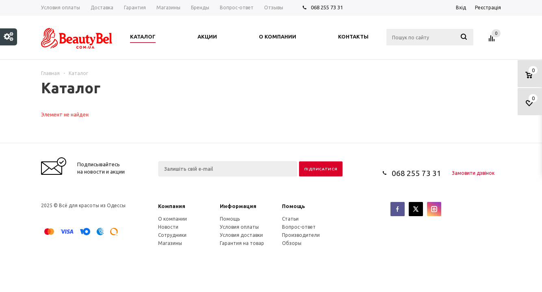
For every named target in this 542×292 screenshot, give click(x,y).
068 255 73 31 (327, 7)
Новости (168, 227)
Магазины (170, 243)
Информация (238, 206)
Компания (171, 206)
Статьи (290, 218)
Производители (301, 235)
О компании (172, 218)
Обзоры (291, 243)
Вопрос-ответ (299, 227)
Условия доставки (241, 235)
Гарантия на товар (242, 243)
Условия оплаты (239, 227)
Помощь (293, 206)
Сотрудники (172, 235)
